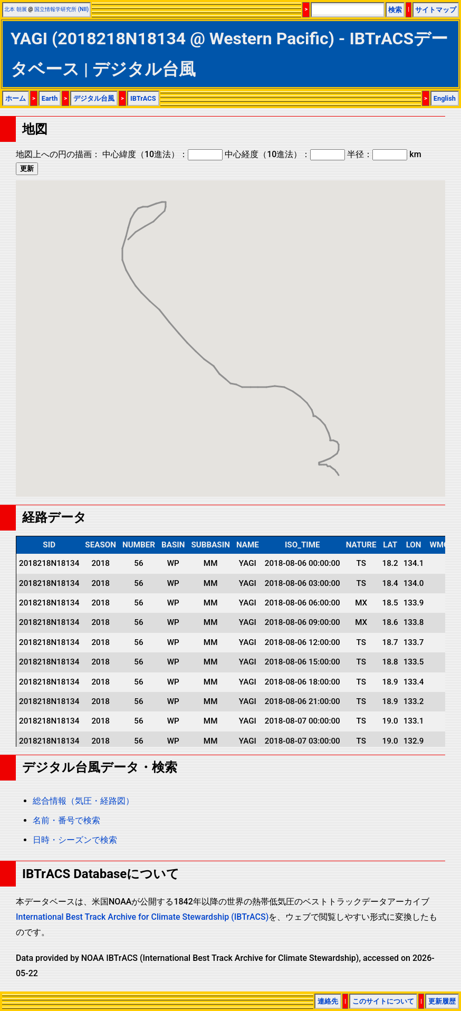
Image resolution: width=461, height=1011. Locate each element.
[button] (338, 465)
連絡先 (328, 1001)
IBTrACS (143, 98)
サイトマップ (435, 10)
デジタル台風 (93, 98)
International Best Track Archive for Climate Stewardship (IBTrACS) (142, 917)
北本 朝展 (15, 9)
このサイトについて (383, 1001)
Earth (50, 98)
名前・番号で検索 (66, 820)
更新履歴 (442, 1001)
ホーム (15, 98)
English (445, 98)
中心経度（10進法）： (285, 154)
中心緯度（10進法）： (162, 154)
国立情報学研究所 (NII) (61, 9)
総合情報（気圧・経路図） (83, 801)
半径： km (384, 154)
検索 (395, 10)
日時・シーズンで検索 (75, 840)
